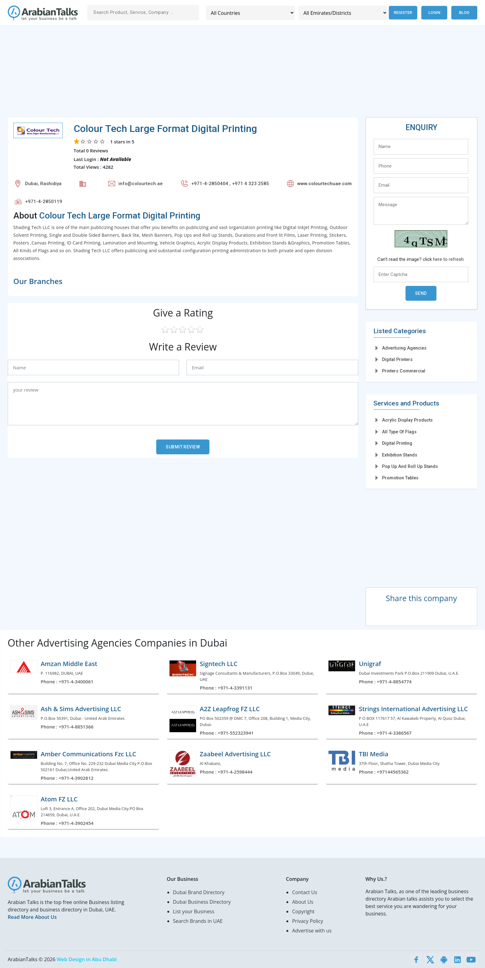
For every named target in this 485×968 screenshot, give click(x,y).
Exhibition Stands (399, 454)
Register (402, 12)
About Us (302, 901)
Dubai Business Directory (202, 901)
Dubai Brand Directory (199, 892)
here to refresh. (449, 259)
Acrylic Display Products (407, 420)
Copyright (303, 911)
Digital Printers (397, 359)
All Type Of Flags (399, 431)
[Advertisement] (193, 74)
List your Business (193, 911)
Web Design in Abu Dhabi (87, 959)
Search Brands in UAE (198, 921)
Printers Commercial (403, 370)
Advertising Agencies (404, 348)
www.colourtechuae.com (324, 183)
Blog (464, 12)
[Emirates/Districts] (341, 12)
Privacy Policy (307, 921)
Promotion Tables (400, 477)
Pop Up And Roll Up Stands (410, 466)
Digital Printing (397, 443)
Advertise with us (311, 930)
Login (434, 12)
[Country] (249, 12)
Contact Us (304, 892)
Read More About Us (32, 917)
